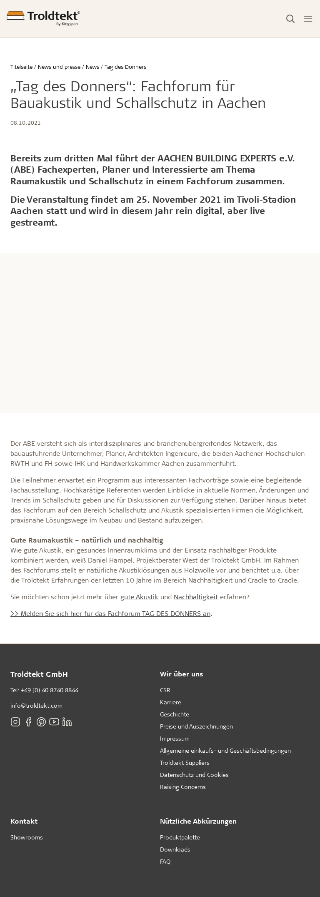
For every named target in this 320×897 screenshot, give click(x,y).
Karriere (170, 702)
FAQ (165, 861)
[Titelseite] (43, 18)
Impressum (175, 738)
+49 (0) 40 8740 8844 (49, 690)
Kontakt (24, 821)
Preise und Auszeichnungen (196, 726)
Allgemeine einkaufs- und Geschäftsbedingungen (225, 750)
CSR (165, 690)
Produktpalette (180, 837)
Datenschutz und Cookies (194, 775)
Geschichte (174, 714)
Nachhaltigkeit (196, 596)
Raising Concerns (183, 787)
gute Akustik (139, 596)
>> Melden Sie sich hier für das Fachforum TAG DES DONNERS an (110, 613)
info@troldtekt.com (36, 705)
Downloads (175, 849)
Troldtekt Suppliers (185, 762)
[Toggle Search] (290, 18)
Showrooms (26, 837)
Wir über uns (181, 673)
